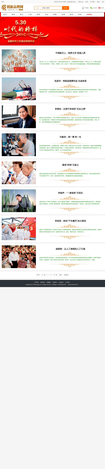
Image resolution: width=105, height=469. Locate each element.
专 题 (63, 14)
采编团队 (48, 282)
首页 (2, 1)
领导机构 (42, 282)
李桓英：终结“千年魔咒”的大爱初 (70, 221)
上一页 (43, 275)
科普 (86, 1)
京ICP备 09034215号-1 (73, 284)
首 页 (5, 14)
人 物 (29, 14)
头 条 (102, 8)
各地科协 (61, 282)
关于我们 (92, 1)
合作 (103, 1)
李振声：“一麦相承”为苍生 (70, 193)
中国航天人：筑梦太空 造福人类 (70, 53)
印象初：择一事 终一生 (70, 137)
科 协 (79, 14)
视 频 (54, 14)
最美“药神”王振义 (70, 165)
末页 (60, 275)
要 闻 (13, 14)
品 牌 (38, 14)
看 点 (21, 14)
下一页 (55, 275)
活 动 (46, 14)
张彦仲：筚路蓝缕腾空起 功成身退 (70, 81)
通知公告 (80, 1)
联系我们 (55, 282)
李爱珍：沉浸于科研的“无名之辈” (70, 109)
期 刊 (71, 14)
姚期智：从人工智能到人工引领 (70, 249)
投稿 (98, 1)
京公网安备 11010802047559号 (58, 284)
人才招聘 (67, 282)
